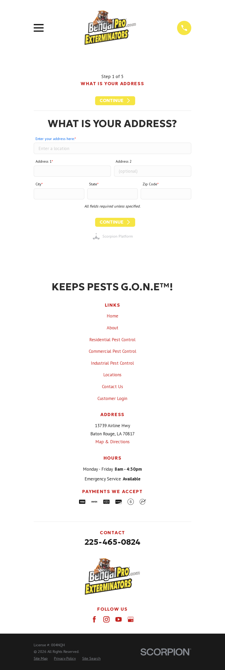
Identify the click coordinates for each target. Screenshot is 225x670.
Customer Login (112, 398)
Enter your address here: (55, 138)
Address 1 (44, 161)
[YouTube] (118, 619)
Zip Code (150, 184)
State (93, 184)
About (112, 328)
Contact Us (112, 386)
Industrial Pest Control (112, 363)
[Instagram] (106, 619)
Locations (112, 375)
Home (112, 316)
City (38, 184)
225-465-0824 (112, 542)
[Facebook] (94, 619)
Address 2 (124, 161)
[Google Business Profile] (131, 619)
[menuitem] (41, 658)
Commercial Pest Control (112, 351)
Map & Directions (112, 442)
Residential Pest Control (112, 340)
